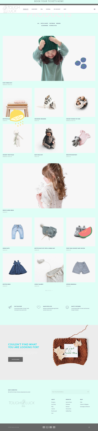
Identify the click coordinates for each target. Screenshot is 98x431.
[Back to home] (11, 9)
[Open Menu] (94, 9)
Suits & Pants (44, 23)
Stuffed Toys (53, 25)
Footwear (52, 23)
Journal (48, 9)
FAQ (42, 9)
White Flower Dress (8, 210)
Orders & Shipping (84, 404)
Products (25, 9)
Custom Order (15, 359)
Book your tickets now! (49, 1)
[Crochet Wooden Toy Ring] (80, 104)
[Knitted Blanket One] (17, 104)
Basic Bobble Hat (7, 82)
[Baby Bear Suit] (49, 140)
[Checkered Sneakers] (49, 104)
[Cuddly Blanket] (49, 270)
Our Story (34, 9)
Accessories (44, 25)
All (38, 23)
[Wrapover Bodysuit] (80, 140)
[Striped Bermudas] (80, 270)
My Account (57, 9)
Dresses (58, 23)
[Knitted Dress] (17, 270)
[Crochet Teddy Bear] (17, 140)
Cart (65, 9)
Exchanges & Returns (85, 406)
